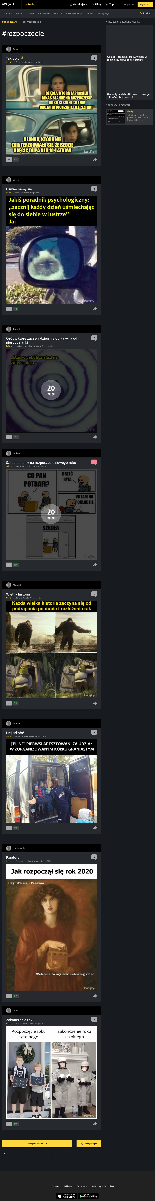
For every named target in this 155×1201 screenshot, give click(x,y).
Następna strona (37, 1143)
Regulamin (82, 1186)
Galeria (30, 13)
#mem (18, 466)
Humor (19, 13)
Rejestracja (145, 4)
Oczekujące (80, 4)
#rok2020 (47, 861)
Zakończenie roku (20, 1020)
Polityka (58, 13)
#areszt (31, 736)
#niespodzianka (29, 346)
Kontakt (55, 1186)
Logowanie (129, 4)
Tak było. (14, 58)
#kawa (38, 346)
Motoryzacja (103, 13)
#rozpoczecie (21, 62)
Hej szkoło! (15, 733)
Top (111, 4)
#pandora (27, 861)
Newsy (90, 13)
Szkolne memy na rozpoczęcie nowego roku (41, 463)
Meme (8, 193)
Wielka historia (18, 594)
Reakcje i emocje (74, 13)
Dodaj (31, 4)
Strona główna (10, 21)
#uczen (32, 466)
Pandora (13, 857)
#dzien (18, 193)
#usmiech (25, 193)
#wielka (26, 598)
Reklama (68, 1186)
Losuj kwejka (89, 1143)
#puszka (19, 861)
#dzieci (18, 736)
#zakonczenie (28, 1024)
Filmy (98, 4)
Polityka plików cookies (103, 1186)
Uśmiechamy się (19, 189)
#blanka (41, 62)
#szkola (25, 466)
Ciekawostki (44, 13)
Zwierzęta (7, 13)
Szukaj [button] (147, 13)
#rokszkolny (32, 62)
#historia (18, 598)
